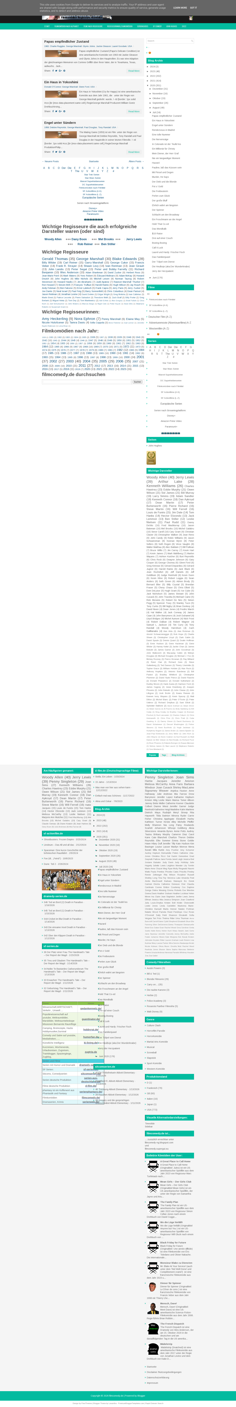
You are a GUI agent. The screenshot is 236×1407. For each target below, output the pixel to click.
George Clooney (166, 562)
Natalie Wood (151, 912)
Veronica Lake (173, 878)
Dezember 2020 (107, 839)
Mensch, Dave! (168, 1303)
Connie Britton (162, 887)
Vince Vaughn (183, 544)
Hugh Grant (171, 590)
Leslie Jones (151, 906)
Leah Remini (184, 940)
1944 (63, 340)
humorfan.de (91, 1037)
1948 (100, 340)
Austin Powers (154, 968)
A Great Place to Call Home (175, 1161)
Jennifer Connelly (166, 934)
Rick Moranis (153, 600)
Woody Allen (53, 239)
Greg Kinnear (153, 566)
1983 (131, 350)
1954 (53, 343)
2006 (119, 361)
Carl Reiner (70, 262)
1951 (128, 340)
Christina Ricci (159, 856)
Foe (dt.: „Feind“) (52, 858)
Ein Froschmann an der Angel (167, 219)
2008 (45, 365)
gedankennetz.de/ (91, 1008)
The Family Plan (169, 1202)
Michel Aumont (172, 618)
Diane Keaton (66, 824)
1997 (92, 357)
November (158, 93)
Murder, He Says (160, 177)
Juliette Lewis (159, 865)
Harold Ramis (102, 285)
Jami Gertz (189, 931)
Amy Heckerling (55, 319)
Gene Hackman (176, 644)
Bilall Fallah (131, 301)
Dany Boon (79, 239)
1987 (76, 353)
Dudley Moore (153, 684)
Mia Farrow (74, 827)
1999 (115, 357)
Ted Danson (166, 665)
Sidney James (156, 746)
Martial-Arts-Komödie (157, 1041)
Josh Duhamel (183, 615)
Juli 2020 (104, 866)
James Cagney (154, 687)
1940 (128, 337)
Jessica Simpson (172, 900)
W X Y (97, 171)
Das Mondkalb (159, 228)
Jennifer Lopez (165, 797)
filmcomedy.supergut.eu (157, 1148)
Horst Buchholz (165, 727)
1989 (101, 353)
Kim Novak (182, 937)
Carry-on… (152, 984)
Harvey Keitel (162, 647)
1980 (100, 350)
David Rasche (187, 678)
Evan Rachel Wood (168, 928)
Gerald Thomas (55, 259)
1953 (44, 343)
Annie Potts (180, 831)
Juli (154, 112)
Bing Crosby (161, 712)
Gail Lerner (129, 323)
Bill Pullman (188, 547)
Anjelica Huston (178, 791)
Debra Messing (159, 890)
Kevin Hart (188, 550)
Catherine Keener (175, 803)
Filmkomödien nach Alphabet (66, 26)
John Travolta (165, 597)
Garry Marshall (94, 262)
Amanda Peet (187, 878)
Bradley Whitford (168, 675)
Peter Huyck (115, 304)
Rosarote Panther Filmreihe (160, 1006)
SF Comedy (157, 26)
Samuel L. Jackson (157, 625)
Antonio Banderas (177, 671)
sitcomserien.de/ (91, 1073)
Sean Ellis (128, 304)
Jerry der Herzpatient (162, 271)
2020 (87, 369)
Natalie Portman (186, 909)
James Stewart (176, 593)
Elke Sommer (163, 840)
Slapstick (151, 1058)
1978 (82, 350)
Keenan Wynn (174, 541)
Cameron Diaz (179, 834)
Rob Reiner (85, 244)
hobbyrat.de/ (91, 1029)
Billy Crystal (173, 584)
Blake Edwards (124, 259)
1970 (105, 346)
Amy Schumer (187, 850)
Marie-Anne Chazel (153, 869)
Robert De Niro (174, 600)
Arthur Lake (170, 482)
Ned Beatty (174, 740)
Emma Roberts (174, 890)
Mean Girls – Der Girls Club (175, 1181)
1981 (110, 350)
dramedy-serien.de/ (91, 1065)
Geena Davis (150, 893)
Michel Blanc (162, 700)
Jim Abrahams (84, 282)
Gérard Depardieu (173, 566)
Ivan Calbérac (135, 294)
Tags (164, 755)
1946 (82, 340)
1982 (120, 349)
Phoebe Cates (171, 872)
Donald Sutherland (181, 681)
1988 (89, 353)
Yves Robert (86, 275)
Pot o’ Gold (157, 186)
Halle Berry (156, 931)
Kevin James (156, 553)
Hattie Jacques (156, 781)
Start (47, 26)
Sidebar (149, 1126)
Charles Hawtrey (52, 788)
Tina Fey (162, 878)
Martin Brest (47, 297)
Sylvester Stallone (155, 706)
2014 (123, 365)
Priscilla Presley (186, 872)
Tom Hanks (85, 808)
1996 (80, 357)
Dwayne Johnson (175, 559)
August (156, 107)
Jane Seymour (151, 934)
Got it (193, 7)
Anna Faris (176, 784)
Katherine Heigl (162, 809)
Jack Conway (175, 612)
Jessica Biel (188, 859)
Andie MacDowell (153, 881)
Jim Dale (177, 512)
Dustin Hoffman (187, 640)
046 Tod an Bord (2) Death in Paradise (63, 902)
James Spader (185, 731)
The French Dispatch (172, 1324)
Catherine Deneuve (170, 884)
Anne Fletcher (114, 323)
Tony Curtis (152, 606)
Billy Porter (130, 297)
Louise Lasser (162, 846)
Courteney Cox (178, 887)
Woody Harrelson (171, 628)
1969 (96, 346)
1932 (59, 337)
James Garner (164, 650)
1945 (73, 340)
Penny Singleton (63, 781)
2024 (153, 66)
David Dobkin (88, 294)
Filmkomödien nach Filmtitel (92, 188)
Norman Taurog (123, 278)
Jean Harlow (82, 824)
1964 (45, 346)
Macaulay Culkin (175, 653)
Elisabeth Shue (184, 921)
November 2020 (107, 845)
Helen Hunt (167, 931)
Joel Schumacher (57, 304)
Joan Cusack (164, 787)
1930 (44, 337)
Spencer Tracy (164, 603)
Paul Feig (76, 291)
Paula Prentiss (157, 872)
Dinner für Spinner (170, 1283)
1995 (70, 357)
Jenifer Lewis (182, 897)
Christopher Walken (168, 534)
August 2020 (105, 861)
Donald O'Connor (52, 87)
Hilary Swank (178, 931)
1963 (46, 46)
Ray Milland (188, 659)
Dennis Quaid (169, 640)
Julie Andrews (60, 827)
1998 (103, 357)
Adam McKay (125, 275)
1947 (90, 340)
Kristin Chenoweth (185, 903)
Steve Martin (155, 509)
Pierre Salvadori (82, 297)
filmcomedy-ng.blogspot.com (159, 1142)
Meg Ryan (167, 869)
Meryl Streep (180, 812)
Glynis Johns (89, 46)
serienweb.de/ (91, 1102)
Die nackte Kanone (156, 990)
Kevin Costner (167, 737)
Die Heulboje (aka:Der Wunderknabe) (171, 266)
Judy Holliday (181, 862)
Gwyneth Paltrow (152, 859)
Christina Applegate (163, 819)
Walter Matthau (154, 547)
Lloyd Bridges (153, 618)
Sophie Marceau (179, 949)
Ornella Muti (175, 946)
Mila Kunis (158, 850)
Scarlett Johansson (155, 828)
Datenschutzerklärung (158, 1377)
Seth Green (165, 581)
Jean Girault (136, 265)
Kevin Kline (157, 578)
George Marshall (74, 46)
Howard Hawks (65, 282)
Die (69, 168)
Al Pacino (168, 709)
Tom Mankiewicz (88, 300)
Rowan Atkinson (187, 743)
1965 (56, 346)
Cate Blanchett (159, 837)
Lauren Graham (172, 940)
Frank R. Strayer (66, 265)
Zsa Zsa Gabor (151, 956)
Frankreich (152, 1088)
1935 (84, 337)
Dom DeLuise (153, 590)
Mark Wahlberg (175, 553)
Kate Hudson (182, 843)
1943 (55, 340)
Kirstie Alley (170, 822)
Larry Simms (161, 496)
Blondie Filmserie (155, 979)
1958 (46, 127)
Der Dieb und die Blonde (164, 181)
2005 (103, 361)
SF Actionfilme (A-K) (92, 191)
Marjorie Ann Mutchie (52, 817)
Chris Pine (165, 718)
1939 (119, 337)
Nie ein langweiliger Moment (166, 158)
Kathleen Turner (153, 822)
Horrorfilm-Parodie (156, 1031)
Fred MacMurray (170, 525)
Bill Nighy (167, 606)
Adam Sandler (185, 496)
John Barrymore (164, 615)
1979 (91, 350)
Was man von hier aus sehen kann (112, 787)
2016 (45, 369)
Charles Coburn (179, 715)
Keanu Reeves (183, 693)
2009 (57, 366)
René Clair (156, 662)
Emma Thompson (175, 925)
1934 (76, 337)
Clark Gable (184, 637)
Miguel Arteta (58, 300)
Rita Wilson (169, 875)
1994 (57, 357)
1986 (63, 353)
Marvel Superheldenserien (92, 181)
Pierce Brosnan (172, 659)
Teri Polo (157, 918)
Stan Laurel (170, 746)
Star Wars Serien (93, 178)
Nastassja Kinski (187, 943)
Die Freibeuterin (160, 191)
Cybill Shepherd (170, 921)
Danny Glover (167, 721)
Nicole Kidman (151, 946)
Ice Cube (185, 590)
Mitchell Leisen (101, 278)
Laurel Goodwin (119, 46)
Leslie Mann (165, 800)
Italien (150, 1099)
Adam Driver (188, 706)
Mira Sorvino (174, 943)
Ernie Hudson (156, 644)
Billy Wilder (49, 262)
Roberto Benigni (171, 743)
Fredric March (187, 609)
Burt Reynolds (187, 556)
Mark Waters (69, 275)
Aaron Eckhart (173, 706)
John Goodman (183, 650)
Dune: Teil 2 (50, 864)
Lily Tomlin (189, 865)
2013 (110, 365)
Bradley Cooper (176, 712)
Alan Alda (167, 631)
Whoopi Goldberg (177, 828)
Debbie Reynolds (58, 127)
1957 (80, 343)
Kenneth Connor (162, 499)
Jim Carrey (172, 550)
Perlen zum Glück (161, 196)
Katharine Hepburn (184, 797)
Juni (155, 277)
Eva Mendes (188, 890)
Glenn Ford (84, 87)
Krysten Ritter (159, 940)
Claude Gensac (49, 824)
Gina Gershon (183, 928)
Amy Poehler (172, 850)
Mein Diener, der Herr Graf (165, 153)
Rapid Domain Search (154, 1403)
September (158, 103)
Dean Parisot (133, 291)
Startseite (94, 161)
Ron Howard (48, 285)
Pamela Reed (165, 912)
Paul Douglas (90, 127)
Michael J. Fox (184, 656)
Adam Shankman (94, 272)
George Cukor (119, 262)
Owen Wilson (50, 791)
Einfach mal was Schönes (108, 795)
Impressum (69, 32)
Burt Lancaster (162, 715)
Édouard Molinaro (106, 275)
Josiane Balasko (153, 862)
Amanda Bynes (165, 831)
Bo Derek (189, 881)
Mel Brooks (106, 239)
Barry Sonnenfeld (94, 291)
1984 (141, 349)
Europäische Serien (93, 197)
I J (96, 168)
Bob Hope (178, 634)
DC (84, 184)
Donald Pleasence (159, 681)
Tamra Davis (77, 322)
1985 (51, 353)
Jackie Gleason (103, 46)
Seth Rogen (165, 544)
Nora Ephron (84, 319)
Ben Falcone (66, 288)
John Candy (156, 538)
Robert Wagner (181, 622)
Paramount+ (93, 214)
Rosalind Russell (185, 875)
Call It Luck (157, 247)
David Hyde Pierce (168, 678)
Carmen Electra (152, 884)
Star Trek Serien (91, 174)
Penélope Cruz (180, 912)
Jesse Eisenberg (174, 687)
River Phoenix (155, 743)
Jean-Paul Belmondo (156, 734)
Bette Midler (159, 803)
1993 (45, 357)
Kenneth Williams (161, 486)
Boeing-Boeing (159, 243)
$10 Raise (157, 233)
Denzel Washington (175, 724)
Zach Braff (116, 297)
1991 (125, 353)
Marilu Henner (170, 909)
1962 (128, 343)
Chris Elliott (184, 587)
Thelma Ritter (168, 918)
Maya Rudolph (163, 812)
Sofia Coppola (97, 322)
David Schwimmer (154, 724)
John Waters (73, 304)
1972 (126, 346)
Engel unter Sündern (60, 122)
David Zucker (114, 272)
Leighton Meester (175, 865)
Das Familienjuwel (161, 257)
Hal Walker (156, 612)
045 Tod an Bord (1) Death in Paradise (63, 910)
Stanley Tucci (183, 603)
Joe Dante (47, 291)
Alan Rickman (184, 631)
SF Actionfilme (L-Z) (92, 194)
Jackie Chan (178, 647)
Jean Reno (188, 534)
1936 (92, 337)
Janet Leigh (177, 859)
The (77, 171)
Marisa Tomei (179, 800)
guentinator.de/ (91, 1019)
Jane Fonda (166, 859)
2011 (82, 365)
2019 (77, 369)
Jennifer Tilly (169, 843)
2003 (70, 361)
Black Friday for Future (173, 1242)
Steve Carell (157, 531)
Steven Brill (64, 285)
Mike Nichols (81, 278)
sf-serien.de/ (90, 1069)
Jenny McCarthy (181, 934)
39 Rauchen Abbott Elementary (110, 1094)
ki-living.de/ (91, 1042)
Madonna (182, 906)
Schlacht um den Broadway (165, 214)
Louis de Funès (156, 512)
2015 (135, 365)
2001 (140, 357)
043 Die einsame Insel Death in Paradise (64, 927)
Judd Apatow (102, 282)
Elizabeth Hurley (185, 819)
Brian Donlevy (183, 606)
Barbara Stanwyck (173, 881)
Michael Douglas (165, 656)
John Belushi (164, 690)
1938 (110, 337)
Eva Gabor (154, 928)
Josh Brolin (164, 693)
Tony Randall (104, 127)
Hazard (155, 163)
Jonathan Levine (69, 294)
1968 (85, 346)
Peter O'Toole (178, 700)
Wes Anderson (69, 272)
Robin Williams (175, 538)
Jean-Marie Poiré (50, 275)
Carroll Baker (157, 921)
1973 (137, 346)
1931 (51, 337)
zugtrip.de (91, 1052)
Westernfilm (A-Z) (159, 328)
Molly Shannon (153, 825)
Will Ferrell (180, 509)
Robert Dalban (159, 622)
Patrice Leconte (64, 297)
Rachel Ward (188, 946)
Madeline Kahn (177, 809)
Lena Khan (63, 326)
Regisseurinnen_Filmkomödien (119, 26)
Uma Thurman (182, 918)
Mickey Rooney (154, 659)
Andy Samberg (181, 709)
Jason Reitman (49, 294)
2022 (184, 26)
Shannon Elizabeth (178, 915)
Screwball (151, 1052)
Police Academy (155, 1001)
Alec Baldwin (172, 547)
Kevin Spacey (178, 696)
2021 (99, 369)
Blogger (141, 1395)
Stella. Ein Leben (103, 776)
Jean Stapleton (168, 897)
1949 (109, 340)
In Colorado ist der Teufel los (166, 144)
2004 (86, 361)
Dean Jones (169, 609)
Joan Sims (185, 777)
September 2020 (107, 856)
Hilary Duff (156, 843)
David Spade (153, 640)
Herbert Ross (133, 272)
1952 (137, 340)
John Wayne (152, 737)
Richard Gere (175, 662)
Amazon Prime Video (93, 211)
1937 (101, 337)
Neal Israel (62, 291)
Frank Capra (102, 288)
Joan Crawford (187, 900)
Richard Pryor (188, 740)
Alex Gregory (117, 301)
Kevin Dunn (188, 575)
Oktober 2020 (106, 850)
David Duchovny (184, 721)
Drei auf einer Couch (162, 238)
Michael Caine (183, 597)
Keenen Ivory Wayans (157, 696)
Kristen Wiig (151, 800)
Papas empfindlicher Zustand (66, 41)
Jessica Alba (157, 900)
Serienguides (142, 26)
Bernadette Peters (169, 853)
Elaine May (133, 319)
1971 (116, 346)
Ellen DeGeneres (160, 925)
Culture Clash (154, 1025)
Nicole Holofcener (53, 322)
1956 (72, 343)
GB (148, 1093)
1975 (53, 350)
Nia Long (168, 825)
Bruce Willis (156, 550)
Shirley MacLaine (183, 787)
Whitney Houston (187, 952)
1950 (119, 340)
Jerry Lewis (134, 239)
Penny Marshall (111, 319)
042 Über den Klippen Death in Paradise (64, 935)
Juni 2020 (104, 1056)
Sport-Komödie (154, 1063)
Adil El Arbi (103, 301)
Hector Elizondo (171, 515)
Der (64, 168)
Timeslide (150, 1123)
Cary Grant (175, 531)
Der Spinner (158, 210)
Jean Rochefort (155, 572)
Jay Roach (135, 285)
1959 (99, 343)
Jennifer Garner (178, 806)
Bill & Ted (151, 973)
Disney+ (93, 208)
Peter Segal (79, 269)
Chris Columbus (115, 291)
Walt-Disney (153, 1011)
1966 (66, 346)
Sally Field (161, 915)
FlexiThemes (86, 1403)
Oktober (157, 98)
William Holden (170, 668)
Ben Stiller (108, 244)
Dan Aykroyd (186, 499)
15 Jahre (99, 782)
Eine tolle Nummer (161, 134)
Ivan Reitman (113, 265)
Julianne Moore (157, 937)
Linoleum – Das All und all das (59, 845)
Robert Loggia (175, 578)
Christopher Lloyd (165, 637)
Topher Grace (153, 668)
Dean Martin (165, 502)
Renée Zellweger (153, 875)
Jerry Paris (117, 288)
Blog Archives (178, 755)
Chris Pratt (180, 718)
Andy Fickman (49, 288)
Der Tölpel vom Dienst (163, 261)
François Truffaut (82, 285)
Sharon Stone (165, 949)
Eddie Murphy (171, 489)
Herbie (150, 995)
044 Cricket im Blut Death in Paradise (62, 919)
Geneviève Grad (186, 856)
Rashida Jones (151, 949)
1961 (118, 343)
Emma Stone (179, 840)
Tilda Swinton (163, 815)
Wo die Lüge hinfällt (171, 1222)
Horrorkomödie (154, 1036)
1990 (112, 353)
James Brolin (170, 731)
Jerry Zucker (134, 288)
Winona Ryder (178, 815)
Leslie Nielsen (77, 814)
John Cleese (179, 690)
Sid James (168, 492)
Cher (183, 884)
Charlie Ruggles (57, 46)
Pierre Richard (178, 505)
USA (130, 46)
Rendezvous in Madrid (163, 130)
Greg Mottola (119, 294)
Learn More (180, 7)
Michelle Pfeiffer (186, 822)
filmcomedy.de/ (91, 1097)
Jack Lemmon (78, 811)
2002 (53, 361)
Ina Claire (155, 897)
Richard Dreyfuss (166, 703)
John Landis (56, 269)
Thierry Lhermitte (183, 665)
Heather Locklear (180, 893)
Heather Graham (164, 893)
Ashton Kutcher (167, 556)
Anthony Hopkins (155, 671)
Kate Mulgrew (171, 937)
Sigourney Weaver (157, 790)
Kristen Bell (169, 903)
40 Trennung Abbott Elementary (111, 1089)
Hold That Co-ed (160, 224)
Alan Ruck (186, 668)
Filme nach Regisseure (93, 26)
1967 (75, 346)
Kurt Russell (181, 737)
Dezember (158, 89)
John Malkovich (154, 653)
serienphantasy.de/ (91, 1091)
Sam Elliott (185, 703)
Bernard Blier (154, 584)
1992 (137, 353)
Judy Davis (168, 862)
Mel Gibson (161, 740)
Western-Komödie (156, 1069)
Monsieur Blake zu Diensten (176, 1263)
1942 (44, 340)
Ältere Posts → (136, 161)
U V (85, 171)
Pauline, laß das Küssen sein (167, 167)
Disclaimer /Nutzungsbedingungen (164, 1372)
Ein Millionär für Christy (163, 148)
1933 (67, 337)
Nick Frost (189, 618)
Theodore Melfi (101, 297)
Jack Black (184, 569)
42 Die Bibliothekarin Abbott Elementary (115, 1072)
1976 (63, 350)
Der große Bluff (159, 200)
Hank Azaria (168, 684)
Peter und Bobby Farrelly (111, 269)
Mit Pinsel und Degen (162, 172)
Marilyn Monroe (179, 846)
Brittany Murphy (161, 834)
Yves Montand (155, 749)
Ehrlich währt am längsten (165, 205)
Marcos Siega (88, 304)
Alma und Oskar (103, 801)
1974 (44, 350)
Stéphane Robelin (186, 746)
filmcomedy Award (52, 32)
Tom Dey (72, 300)
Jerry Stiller (173, 734)
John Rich (186, 734)
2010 (69, 365)
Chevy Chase (165, 587)
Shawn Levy (91, 265)
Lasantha (113, 1403)
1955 (62, 343)
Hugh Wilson (119, 285)
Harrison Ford (184, 684)
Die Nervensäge (160, 139)
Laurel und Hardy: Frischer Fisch (168, 252)
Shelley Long (151, 878)
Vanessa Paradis (172, 952)
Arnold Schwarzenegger (158, 634)
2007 (135, 361)
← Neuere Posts (50, 161)
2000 (127, 357)
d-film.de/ (90, 1086)
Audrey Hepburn (152, 853)
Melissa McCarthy (51, 814)
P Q (130, 168)
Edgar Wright (104, 294)
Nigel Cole (102, 304)
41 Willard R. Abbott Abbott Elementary (114, 1081)
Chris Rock (156, 559)
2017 (56, 369)
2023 (123, 369)
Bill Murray (187, 492)
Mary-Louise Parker (160, 943)
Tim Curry (178, 625)
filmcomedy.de (116, 1395)
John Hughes (171, 26)
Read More (134, 71)
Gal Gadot (172, 856)
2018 (66, 369)
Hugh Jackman (184, 727)
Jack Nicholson (155, 593)
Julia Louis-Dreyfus (154, 903)
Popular (152, 755)
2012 (97, 365)
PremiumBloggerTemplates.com (131, 1403)
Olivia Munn (164, 946)
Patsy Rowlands (185, 825)
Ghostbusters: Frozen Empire (59, 839)
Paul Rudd (172, 522)
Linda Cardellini (167, 906)
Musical (150, 1047)
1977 (72, 350)
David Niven (153, 609)
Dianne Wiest (161, 806)
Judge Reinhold (169, 575)
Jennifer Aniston (182, 781)
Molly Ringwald (180, 869)
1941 (138, 337)
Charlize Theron (177, 837)
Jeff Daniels (177, 572)
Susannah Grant (58, 307)
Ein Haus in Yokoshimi (61, 82)
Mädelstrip (166, 1344)
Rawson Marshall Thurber (127, 282)
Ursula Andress (158, 952)
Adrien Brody (183, 581)
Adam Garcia (154, 709)
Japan (150, 1104)
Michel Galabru (186, 528)
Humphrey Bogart (154, 731)
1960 (108, 343)
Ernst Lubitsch (84, 288)
